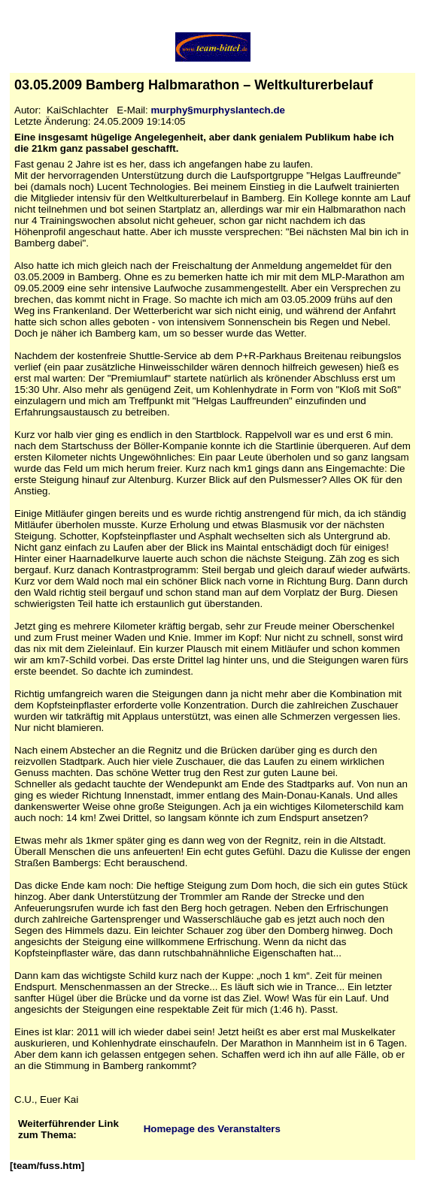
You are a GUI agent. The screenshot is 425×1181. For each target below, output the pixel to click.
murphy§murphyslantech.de (217, 110)
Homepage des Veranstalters (212, 1128)
